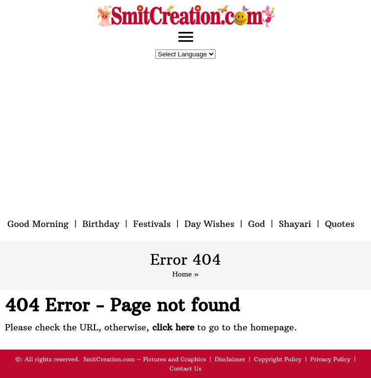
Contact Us (185, 368)
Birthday (101, 223)
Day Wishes (209, 223)
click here (173, 327)
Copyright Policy (277, 359)
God (256, 223)
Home (182, 274)
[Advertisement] (185, 138)
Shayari (295, 223)
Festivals (152, 223)
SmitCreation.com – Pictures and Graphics (144, 359)
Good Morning (38, 223)
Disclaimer (230, 359)
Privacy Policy (330, 359)
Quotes (339, 223)
